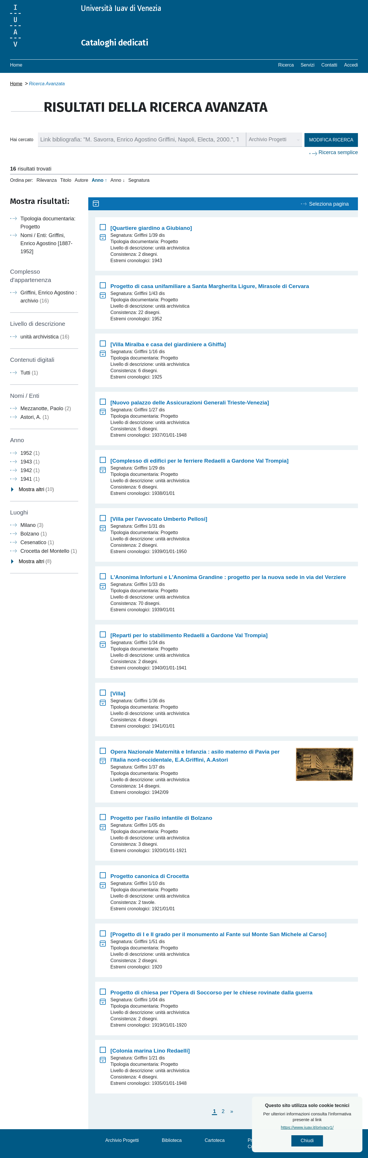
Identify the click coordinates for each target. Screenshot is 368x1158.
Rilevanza (47, 180)
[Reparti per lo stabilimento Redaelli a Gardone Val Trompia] (189, 635)
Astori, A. (34, 417)
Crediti (254, 1146)
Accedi (351, 65)
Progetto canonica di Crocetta (149, 876)
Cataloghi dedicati (115, 42)
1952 (30, 453)
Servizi (308, 65)
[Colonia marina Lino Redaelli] (150, 1051)
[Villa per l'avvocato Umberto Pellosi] (158, 519)
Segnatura (139, 180)
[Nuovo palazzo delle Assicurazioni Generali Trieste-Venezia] (189, 403)
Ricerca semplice (338, 152)
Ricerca (286, 65)
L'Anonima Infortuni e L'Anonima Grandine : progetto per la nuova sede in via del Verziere (228, 577)
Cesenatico (37, 542)
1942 (30, 470)
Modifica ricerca (331, 139)
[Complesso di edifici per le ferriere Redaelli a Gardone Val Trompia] (199, 461)
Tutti (29, 372)
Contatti (329, 65)
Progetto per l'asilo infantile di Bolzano (161, 818)
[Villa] (117, 693)
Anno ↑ (99, 180)
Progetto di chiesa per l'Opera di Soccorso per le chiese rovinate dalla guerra (211, 992)
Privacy (255, 1140)
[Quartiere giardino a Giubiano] (151, 228)
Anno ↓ (117, 180)
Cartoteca (215, 1140)
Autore (81, 180)
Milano (31, 525)
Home (16, 65)
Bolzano (33, 534)
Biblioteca (172, 1140)
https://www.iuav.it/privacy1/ (326, 1127)
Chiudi (326, 1140)
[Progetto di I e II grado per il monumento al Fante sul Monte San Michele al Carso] (218, 934)
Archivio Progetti (122, 1140)
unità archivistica (44, 337)
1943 (30, 461)
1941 (30, 479)
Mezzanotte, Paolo (45, 408)
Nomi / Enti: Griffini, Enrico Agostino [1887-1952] (46, 243)
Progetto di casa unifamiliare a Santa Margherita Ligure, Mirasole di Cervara (209, 286)
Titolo (65, 180)
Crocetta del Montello (48, 551)
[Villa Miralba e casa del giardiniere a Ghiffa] (168, 344)
